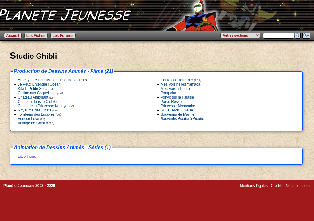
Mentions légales (254, 186)
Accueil (12, 35)
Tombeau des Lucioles (39, 114)
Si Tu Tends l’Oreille (177, 110)
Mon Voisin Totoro (175, 89)
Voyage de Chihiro (36, 123)
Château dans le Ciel (38, 101)
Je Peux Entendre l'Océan (39, 84)
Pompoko (168, 93)
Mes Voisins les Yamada (181, 84)
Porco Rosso (171, 101)
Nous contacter (298, 186)
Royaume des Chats (38, 110)
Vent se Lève (32, 119)
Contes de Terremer (181, 80)
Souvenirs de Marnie (177, 114)
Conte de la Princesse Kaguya (46, 106)
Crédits (277, 186)
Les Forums (63, 35)
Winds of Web (251, 190)
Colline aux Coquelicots (40, 93)
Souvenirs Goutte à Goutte (182, 119)
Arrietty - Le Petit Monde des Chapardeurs (52, 80)
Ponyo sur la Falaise (177, 97)
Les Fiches (35, 35)
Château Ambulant (36, 97)
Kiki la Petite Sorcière (35, 89)
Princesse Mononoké (178, 106)
